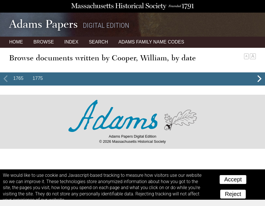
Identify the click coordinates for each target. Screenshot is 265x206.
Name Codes (151, 41)
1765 (18, 78)
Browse (43, 41)
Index (71, 41)
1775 (38, 78)
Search (98, 41)
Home (16, 41)
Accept (233, 179)
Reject (233, 194)
